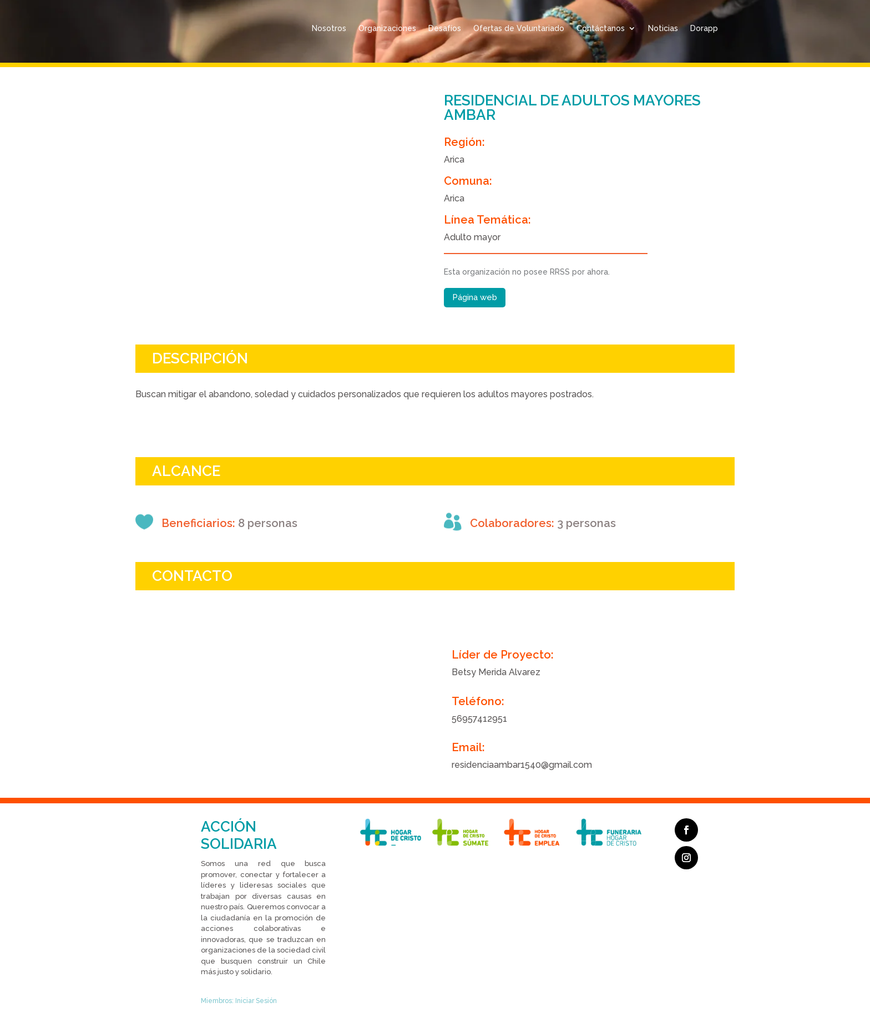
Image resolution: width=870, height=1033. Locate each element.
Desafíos (444, 28)
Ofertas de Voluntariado (518, 28)
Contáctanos (600, 28)
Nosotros (329, 28)
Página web (474, 297)
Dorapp (704, 28)
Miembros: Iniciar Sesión (239, 1001)
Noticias (663, 28)
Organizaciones (387, 28)
